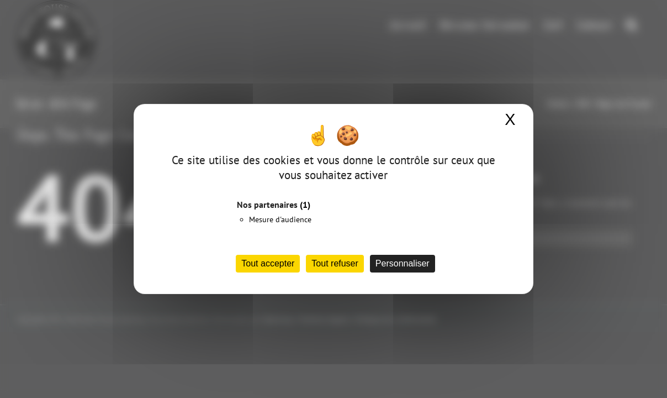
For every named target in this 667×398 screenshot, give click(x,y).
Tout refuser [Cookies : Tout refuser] (334, 263)
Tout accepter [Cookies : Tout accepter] (267, 263)
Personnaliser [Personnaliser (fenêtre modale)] (402, 263)
